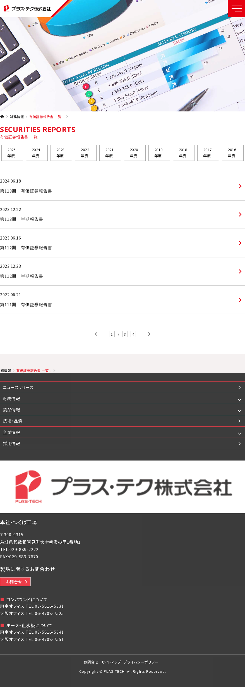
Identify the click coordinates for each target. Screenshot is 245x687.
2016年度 (232, 154)
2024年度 (36, 154)
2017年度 (207, 154)
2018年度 (183, 154)
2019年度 (158, 154)
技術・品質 (13, 421)
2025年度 (11, 154)
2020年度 (134, 154)
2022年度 (85, 154)
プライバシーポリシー (141, 662)
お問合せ (14, 582)
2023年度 (60, 154)
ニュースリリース (18, 387)
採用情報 (11, 443)
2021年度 (109, 154)
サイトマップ (111, 662)
